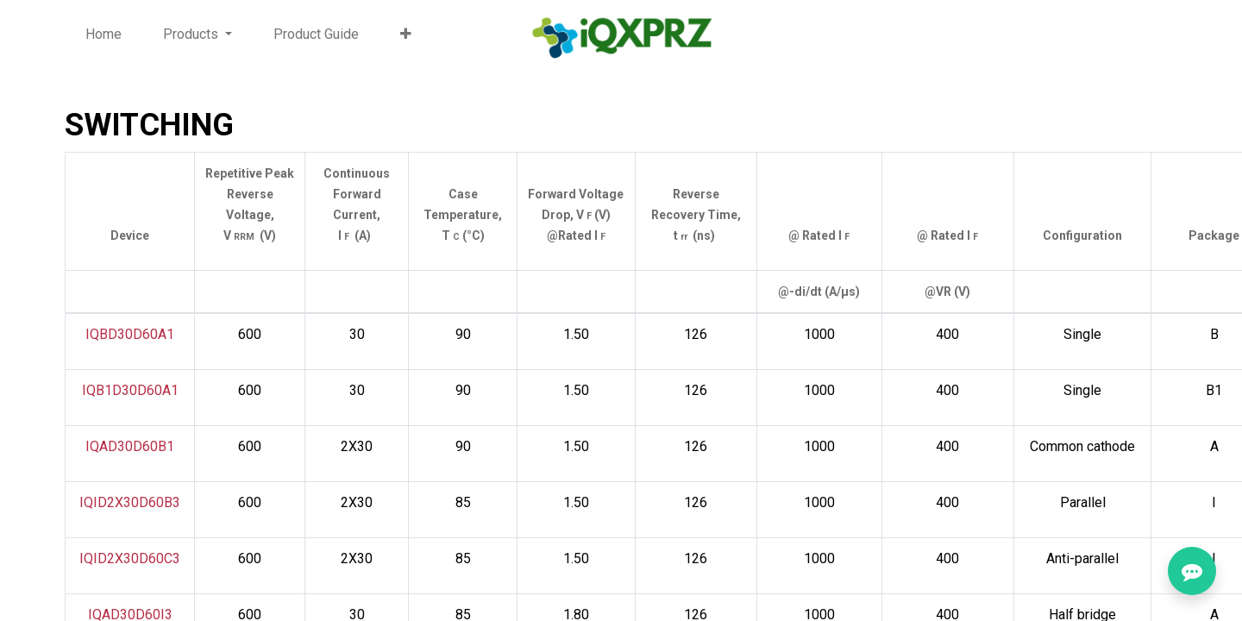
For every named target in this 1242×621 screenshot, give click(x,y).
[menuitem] (103, 34)
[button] (406, 34)
